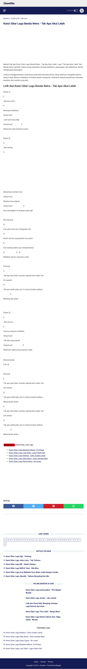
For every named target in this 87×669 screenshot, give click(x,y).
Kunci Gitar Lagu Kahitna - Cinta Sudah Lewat (27, 455)
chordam (43, 665)
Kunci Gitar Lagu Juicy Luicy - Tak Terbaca (23, 560)
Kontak (43, 662)
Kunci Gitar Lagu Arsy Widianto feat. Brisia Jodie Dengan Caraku (32, 572)
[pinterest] (54, 505)
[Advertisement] (43, 44)
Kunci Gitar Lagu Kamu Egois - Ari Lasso (25, 461)
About (36, 662)
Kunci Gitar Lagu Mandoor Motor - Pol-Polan (26, 449)
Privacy (50, 662)
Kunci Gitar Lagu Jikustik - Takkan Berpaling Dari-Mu (27, 576)
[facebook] (13, 505)
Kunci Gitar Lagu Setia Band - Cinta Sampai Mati (28, 458)
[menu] (4, 10)
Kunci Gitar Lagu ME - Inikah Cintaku (21, 564)
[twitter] (33, 505)
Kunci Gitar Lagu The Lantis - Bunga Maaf (43, 611)
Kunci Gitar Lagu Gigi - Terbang (18, 556)
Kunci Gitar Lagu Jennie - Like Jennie (41, 598)
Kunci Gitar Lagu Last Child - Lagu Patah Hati (27, 452)
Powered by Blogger (54, 665)
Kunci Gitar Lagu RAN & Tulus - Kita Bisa (22, 568)
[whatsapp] (74, 505)
